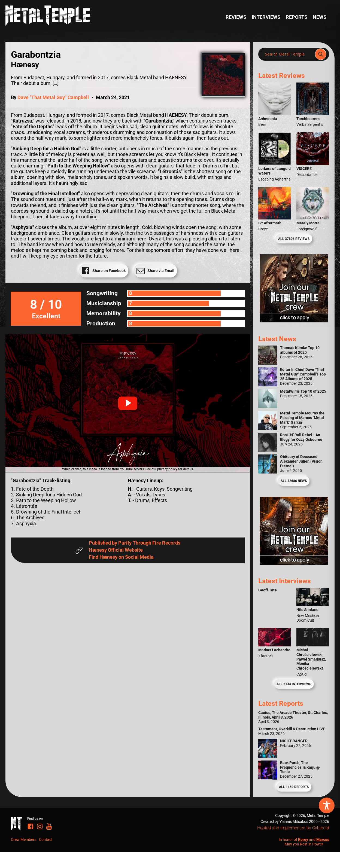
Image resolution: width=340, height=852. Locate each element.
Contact (46, 839)
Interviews (266, 17)
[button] (127, 403)
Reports (296, 17)
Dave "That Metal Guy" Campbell (53, 97)
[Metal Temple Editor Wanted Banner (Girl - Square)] (294, 320)
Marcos (322, 839)
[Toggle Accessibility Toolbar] (326, 805)
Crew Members (23, 839)
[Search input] (288, 54)
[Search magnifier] (320, 54)
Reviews (236, 17)
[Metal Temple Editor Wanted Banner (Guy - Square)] (294, 563)
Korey (303, 839)
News (319, 17)
